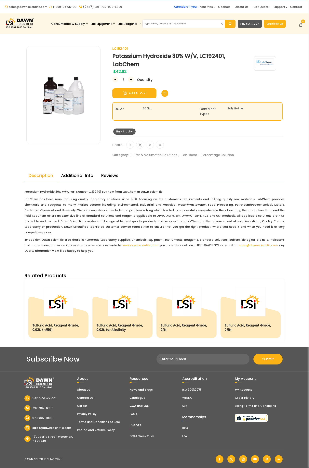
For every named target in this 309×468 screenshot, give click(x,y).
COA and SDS (139, 406)
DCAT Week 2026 (142, 436)
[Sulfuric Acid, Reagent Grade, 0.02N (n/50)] (58, 310)
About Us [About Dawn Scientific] (242, 7)
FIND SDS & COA (249, 23)
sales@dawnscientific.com (26, 7)
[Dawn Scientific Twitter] (231, 459)
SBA (185, 406)
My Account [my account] (243, 390)
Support (279, 7)
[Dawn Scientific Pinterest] (267, 459)
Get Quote (261, 7)
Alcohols (224, 7)
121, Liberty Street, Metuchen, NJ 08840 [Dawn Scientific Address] (48, 439)
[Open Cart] (301, 23)
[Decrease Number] (115, 79)
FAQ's (134, 414)
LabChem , (190, 155)
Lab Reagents (127, 24)
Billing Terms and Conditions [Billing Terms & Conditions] (255, 406)
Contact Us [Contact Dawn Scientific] (85, 398)
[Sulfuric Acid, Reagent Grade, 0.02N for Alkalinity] (122, 310)
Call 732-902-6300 (100, 7)
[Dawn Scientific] (19, 28)
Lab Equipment (101, 24)
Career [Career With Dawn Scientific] (82, 406)
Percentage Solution (217, 155)
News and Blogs (141, 390)
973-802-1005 (38, 418)
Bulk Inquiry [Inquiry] (124, 131)
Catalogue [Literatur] (137, 398)
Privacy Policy (86, 414)
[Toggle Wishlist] (164, 93)
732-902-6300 (38, 408)
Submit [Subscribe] (268, 359)
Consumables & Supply (68, 24)
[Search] (230, 24)
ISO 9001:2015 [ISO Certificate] (191, 390)
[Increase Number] (131, 79)
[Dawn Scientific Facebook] (219, 459)
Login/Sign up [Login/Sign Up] (275, 23)
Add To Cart (135, 93)
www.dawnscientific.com (140, 245)
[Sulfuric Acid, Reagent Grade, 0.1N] (186, 310)
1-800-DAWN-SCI (63, 7)
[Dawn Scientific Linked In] (279, 459)
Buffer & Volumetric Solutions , (155, 155)
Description (40, 175)
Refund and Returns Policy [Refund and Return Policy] (96, 430)
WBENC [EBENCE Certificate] (187, 398)
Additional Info (77, 175)
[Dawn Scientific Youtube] (255, 459)
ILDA (185, 428)
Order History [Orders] (244, 398)
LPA (184, 436)
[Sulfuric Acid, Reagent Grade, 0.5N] (251, 310)
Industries (206, 7)
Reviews (109, 175)
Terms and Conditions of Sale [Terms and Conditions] (98, 422)
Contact (296, 7)
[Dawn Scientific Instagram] (243, 459)
